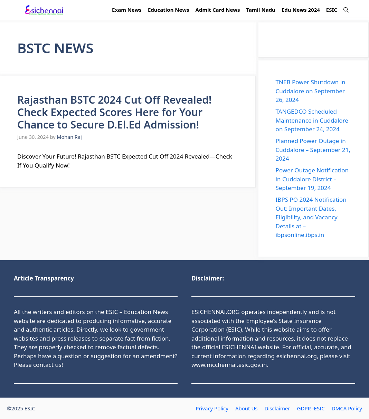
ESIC (331, 9)
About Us (246, 408)
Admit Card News (218, 9)
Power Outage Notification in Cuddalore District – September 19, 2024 (312, 179)
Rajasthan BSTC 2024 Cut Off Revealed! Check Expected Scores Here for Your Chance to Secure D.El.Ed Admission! (114, 112)
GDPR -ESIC (311, 408)
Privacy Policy (212, 408)
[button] (346, 10)
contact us (47, 365)
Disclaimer (277, 408)
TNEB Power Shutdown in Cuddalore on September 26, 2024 (311, 91)
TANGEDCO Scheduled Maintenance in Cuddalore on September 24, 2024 (312, 120)
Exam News (127, 9)
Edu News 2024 (301, 9)
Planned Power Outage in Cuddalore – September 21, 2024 (313, 149)
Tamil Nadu (260, 9)
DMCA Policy (347, 408)
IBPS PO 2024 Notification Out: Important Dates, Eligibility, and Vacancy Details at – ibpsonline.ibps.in (311, 217)
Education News (168, 9)
